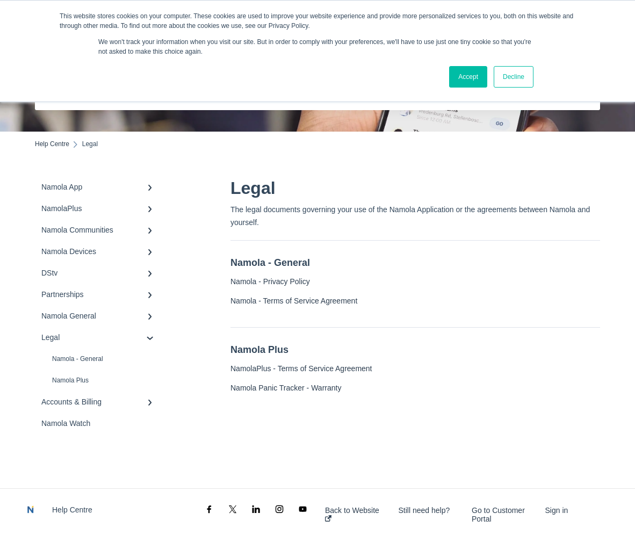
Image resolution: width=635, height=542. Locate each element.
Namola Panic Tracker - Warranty (285, 388)
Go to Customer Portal (498, 514)
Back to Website (352, 514)
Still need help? (424, 510)
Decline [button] (513, 77)
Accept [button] (468, 77)
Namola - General (77, 359)
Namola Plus (70, 380)
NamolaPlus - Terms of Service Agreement (301, 368)
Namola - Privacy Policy (270, 281)
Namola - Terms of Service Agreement (293, 301)
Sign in (556, 510)
